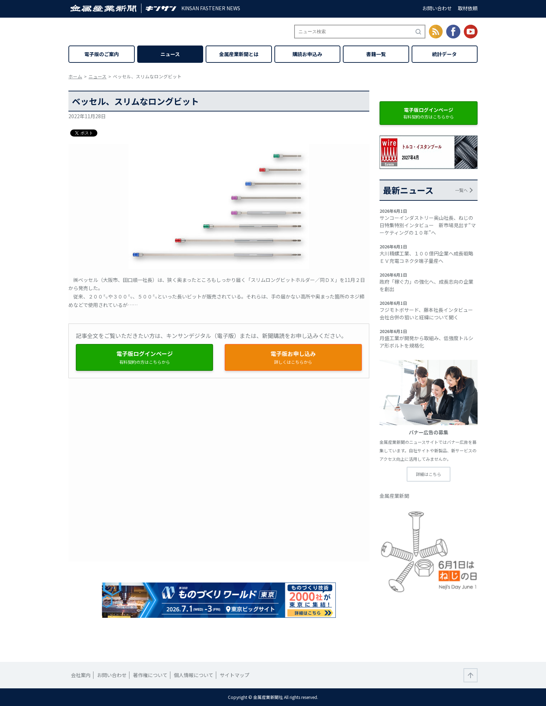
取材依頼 (468, 8)
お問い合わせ (437, 8)
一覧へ (461, 190)
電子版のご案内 (101, 54)
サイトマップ (234, 674)
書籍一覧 (376, 54)
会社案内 (81, 674)
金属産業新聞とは (239, 54)
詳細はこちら (428, 474)
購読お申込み (307, 54)
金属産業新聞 (394, 495)
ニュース (170, 54)
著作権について (150, 674)
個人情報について (193, 674)
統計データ (444, 54)
